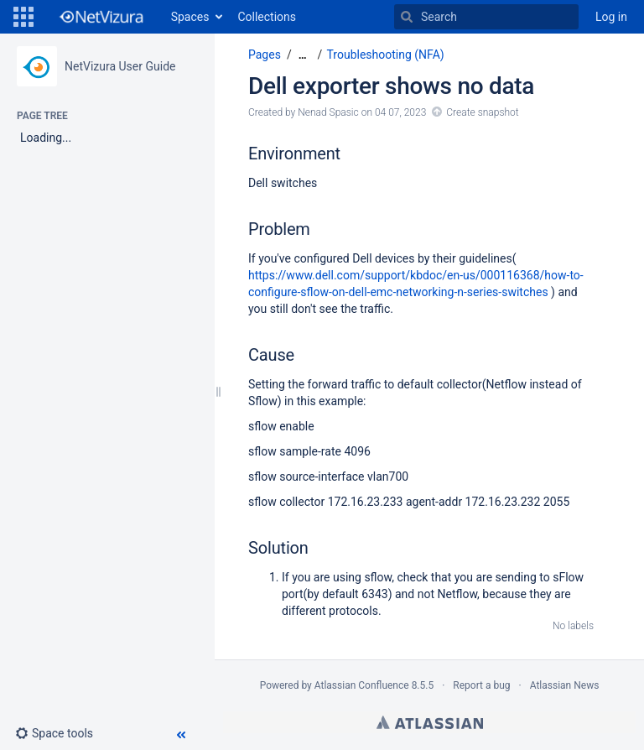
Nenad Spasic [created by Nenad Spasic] (328, 112)
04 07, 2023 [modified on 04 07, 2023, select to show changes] (400, 112)
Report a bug (481, 685)
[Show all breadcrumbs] (302, 55)
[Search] (406, 16)
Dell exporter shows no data (391, 86)
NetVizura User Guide (120, 66)
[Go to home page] (101, 17)
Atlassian (430, 722)
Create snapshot (482, 112)
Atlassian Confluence (361, 685)
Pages (264, 54)
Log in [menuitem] (611, 16)
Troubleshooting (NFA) (385, 54)
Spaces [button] (190, 16)
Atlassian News (565, 685)
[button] (23, 17)
